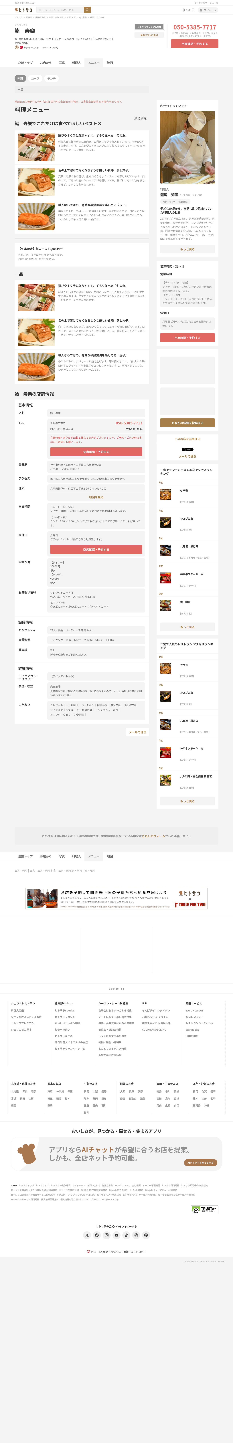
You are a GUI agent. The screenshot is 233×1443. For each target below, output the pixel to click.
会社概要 (136, 1185)
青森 (24, 1091)
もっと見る (187, 249)
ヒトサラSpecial (64, 1010)
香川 (167, 1091)
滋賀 (142, 1098)
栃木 (67, 1098)
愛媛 (176, 1091)
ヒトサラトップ (26, 1185)
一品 (20, 89)
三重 (86, 1105)
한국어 (140, 1251)
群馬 (50, 1105)
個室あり (102, 705)
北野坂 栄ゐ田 (189, 546)
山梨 (95, 1091)
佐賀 (204, 1091)
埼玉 (50, 1098)
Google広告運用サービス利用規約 (126, 1189)
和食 (26, 38)
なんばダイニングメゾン (156, 1010)
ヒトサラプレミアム (22, 1023)
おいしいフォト (195, 1017)
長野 (103, 1091)
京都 (140, 1091)
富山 (95, 1105)
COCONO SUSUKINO (154, 1029)
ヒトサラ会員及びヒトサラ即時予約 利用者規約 (34, 1189)
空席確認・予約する (195, 43)
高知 (159, 1098)
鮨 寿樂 (83, 17)
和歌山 (133, 1098)
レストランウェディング (200, 1023)
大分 (204, 1098)
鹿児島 (197, 1105)
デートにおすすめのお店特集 (115, 1017)
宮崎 (213, 1098)
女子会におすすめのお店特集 (115, 1010)
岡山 (159, 1105)
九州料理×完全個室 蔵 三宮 (196, 776)
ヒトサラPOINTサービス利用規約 (139, 1194)
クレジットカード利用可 (64, 705)
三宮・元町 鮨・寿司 (70, 870)
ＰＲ (144, 1003)
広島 (167, 1105)
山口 (176, 1105)
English (103, 1251)
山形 (31, 1098)
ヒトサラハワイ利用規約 (109, 1194)
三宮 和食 (71, 17)
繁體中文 (128, 1251)
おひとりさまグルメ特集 (112, 1048)
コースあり (87, 705)
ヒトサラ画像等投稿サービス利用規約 (176, 1194)
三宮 (32, 870)
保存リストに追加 (149, 35)
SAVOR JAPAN (194, 1010)
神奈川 (60, 1091)
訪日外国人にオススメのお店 (71, 1042)
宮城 (13, 1098)
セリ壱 (184, 490)
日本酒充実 (130, 705)
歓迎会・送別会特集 (109, 1029)
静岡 (95, 1098)
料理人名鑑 (17, 1010)
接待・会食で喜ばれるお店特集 (116, 1023)
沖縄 (206, 1105)
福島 (13, 1105)
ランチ (51, 78)
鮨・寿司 (19, 38)
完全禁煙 (79, 714)
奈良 (122, 1098)
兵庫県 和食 (40, 17)
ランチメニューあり (106, 710)
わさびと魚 (186, 518)
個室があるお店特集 (109, 1055)
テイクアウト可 (50, 47)
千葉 (70, 1091)
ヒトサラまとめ (64, 1036)
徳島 (159, 1091)
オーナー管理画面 (151, 1185)
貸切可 (70, 710)
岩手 (33, 1091)
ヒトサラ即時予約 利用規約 (194, 1185)
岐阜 (86, 1098)
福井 (86, 1112)
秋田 (22, 1098)
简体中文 (116, 1251)
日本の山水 (192, 1036)
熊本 (195, 1098)
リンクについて (122, 1185)
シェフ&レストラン (23, 1003)
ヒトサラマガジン (65, 1017)
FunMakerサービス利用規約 (25, 1199)
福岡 (195, 1091)
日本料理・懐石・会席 (40, 38)
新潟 (86, 1091)
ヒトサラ (19, 17)
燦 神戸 (185, 602)
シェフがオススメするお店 (26, 1017)
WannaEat (192, 1029)
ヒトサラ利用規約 (170, 1185)
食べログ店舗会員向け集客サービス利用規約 (33, 1194)
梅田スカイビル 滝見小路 (156, 1023)
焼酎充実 (115, 705)
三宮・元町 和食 (56, 17)
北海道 (15, 1091)
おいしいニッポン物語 (67, 1023)
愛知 (103, 1098)
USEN (14, 1185)
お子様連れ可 (84, 710)
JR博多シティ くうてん (155, 1017)
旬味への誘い (62, 1029)
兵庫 (131, 1091)
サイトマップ (78, 1185)
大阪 (122, 1091)
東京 (50, 1091)
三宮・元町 (21, 870)
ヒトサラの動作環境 (60, 1185)
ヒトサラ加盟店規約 (69, 1189)
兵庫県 (29, 17)
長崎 (213, 1091)
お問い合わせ (93, 1185)
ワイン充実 (56, 710)
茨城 (58, 1098)
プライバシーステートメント (105, 1199)
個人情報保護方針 (50, 1199)
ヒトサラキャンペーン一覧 (70, 1048)
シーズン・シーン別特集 (113, 1003)
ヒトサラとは (42, 1185)
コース (35, 78)
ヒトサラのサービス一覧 (206, 2)
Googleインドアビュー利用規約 (161, 1189)
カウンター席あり (60, 714)
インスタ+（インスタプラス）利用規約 (75, 1194)
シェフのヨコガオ (21, 1029)
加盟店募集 (107, 1185)
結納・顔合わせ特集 (109, 1042)
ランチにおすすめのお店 (112, 1036)
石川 (103, 1105)
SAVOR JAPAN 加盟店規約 (94, 1189)
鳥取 (167, 1098)
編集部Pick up (64, 1003)
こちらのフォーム (153, 836)
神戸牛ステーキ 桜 (191, 574)
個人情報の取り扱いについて (74, 1199)
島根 (176, 1098)
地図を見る (96, 497)
